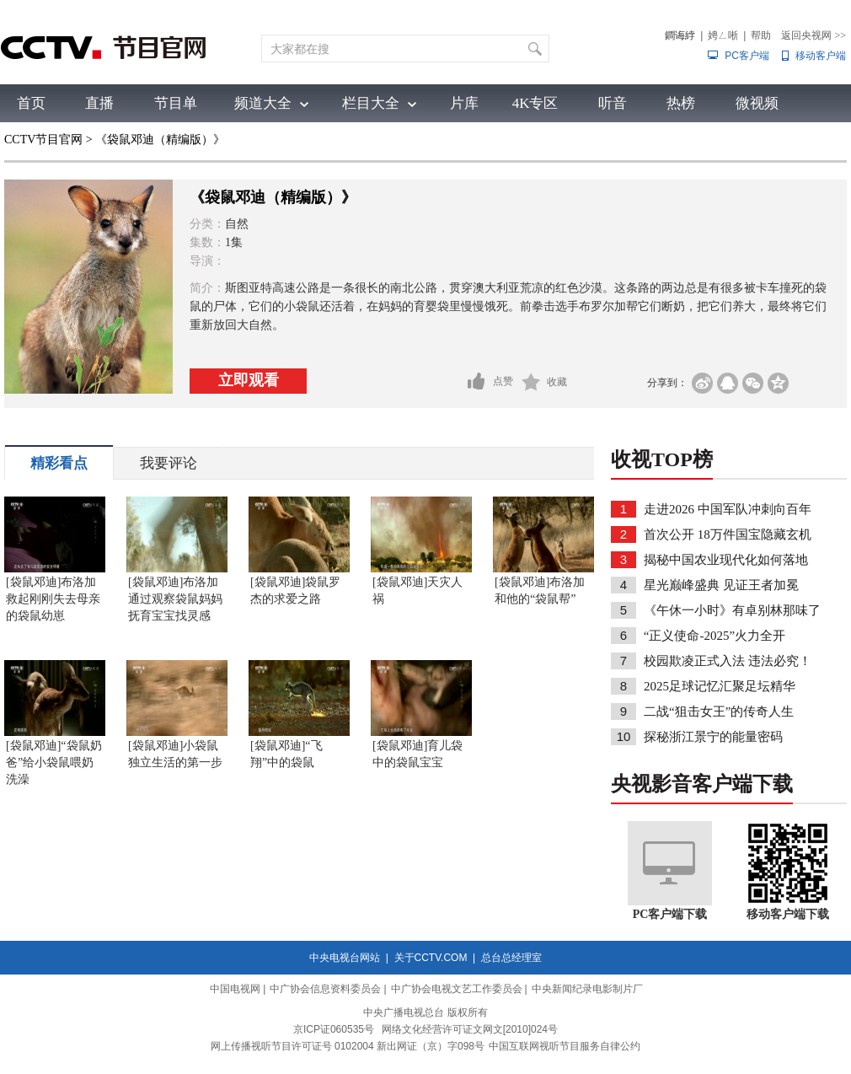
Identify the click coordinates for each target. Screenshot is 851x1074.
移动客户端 (820, 56)
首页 (31, 103)
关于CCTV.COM (431, 958)
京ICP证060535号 (333, 1029)
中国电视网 (235, 989)
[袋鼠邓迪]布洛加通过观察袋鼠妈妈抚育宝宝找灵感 (175, 599)
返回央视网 (813, 35)
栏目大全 (370, 103)
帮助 (761, 35)
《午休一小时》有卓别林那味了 (732, 610)
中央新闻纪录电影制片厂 (587, 989)
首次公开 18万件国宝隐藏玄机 (727, 534)
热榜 (680, 103)
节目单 (175, 103)
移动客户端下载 (788, 914)
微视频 (757, 103)
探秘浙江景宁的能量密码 (713, 737)
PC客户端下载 (670, 914)
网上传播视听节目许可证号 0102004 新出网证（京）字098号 (347, 1046)
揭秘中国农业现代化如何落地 (726, 560)
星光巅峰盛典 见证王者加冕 (721, 585)
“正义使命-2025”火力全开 (714, 635)
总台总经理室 (511, 958)
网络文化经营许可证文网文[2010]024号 (470, 1029)
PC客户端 (747, 56)
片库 (464, 103)
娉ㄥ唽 (723, 35)
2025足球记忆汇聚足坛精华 (719, 686)
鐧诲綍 (680, 35)
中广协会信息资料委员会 (325, 989)
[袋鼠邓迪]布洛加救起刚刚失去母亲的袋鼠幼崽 (53, 599)
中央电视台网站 (344, 958)
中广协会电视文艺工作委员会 (456, 989)
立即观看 (248, 380)
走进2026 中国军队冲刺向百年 (727, 509)
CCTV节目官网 (43, 139)
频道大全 (263, 103)
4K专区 (535, 103)
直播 (99, 103)
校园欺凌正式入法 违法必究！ (727, 661)
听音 (612, 103)
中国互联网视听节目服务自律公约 (564, 1046)
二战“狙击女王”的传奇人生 (719, 711)
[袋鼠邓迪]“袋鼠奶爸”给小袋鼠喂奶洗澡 (54, 762)
